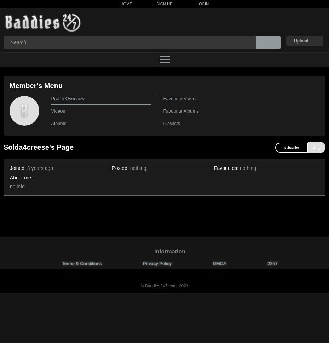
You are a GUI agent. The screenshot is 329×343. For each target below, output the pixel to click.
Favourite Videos (180, 98)
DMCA (219, 263)
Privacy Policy (157, 263)
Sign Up (164, 4)
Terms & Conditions (82, 263)
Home (126, 4)
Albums (58, 123)
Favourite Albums (180, 111)
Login (203, 4)
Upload (301, 41)
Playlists (171, 123)
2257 (272, 263)
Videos (58, 111)
